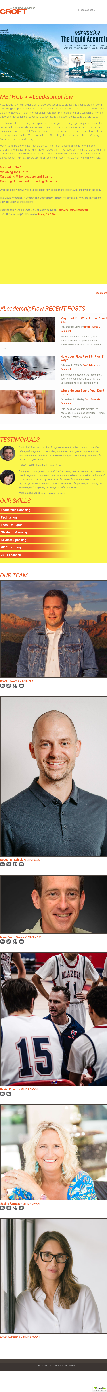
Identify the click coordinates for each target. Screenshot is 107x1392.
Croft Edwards (92, 327)
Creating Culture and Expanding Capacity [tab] (28, 181)
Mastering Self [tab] (10, 167)
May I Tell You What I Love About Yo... (84, 320)
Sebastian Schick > (12, 859)
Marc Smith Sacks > (13, 937)
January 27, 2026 (46, 214)
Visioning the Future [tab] (14, 172)
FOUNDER (27, 681)
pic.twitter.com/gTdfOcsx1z (73, 209)
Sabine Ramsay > (11, 1203)
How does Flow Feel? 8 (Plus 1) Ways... (83, 358)
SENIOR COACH (33, 859)
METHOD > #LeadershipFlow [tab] (36, 97)
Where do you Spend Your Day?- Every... (83, 392)
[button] (100, 1389)
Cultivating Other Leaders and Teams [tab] (26, 176)
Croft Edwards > (11, 681)
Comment (66, 331)
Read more (101, 293)
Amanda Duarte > (11, 1337)
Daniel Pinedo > (10, 1089)
